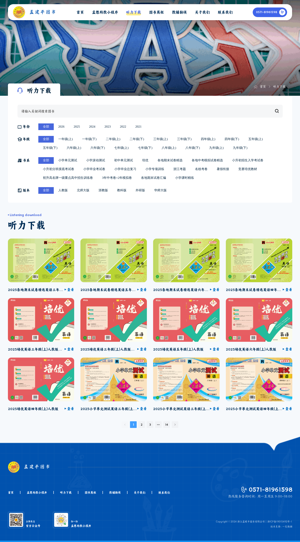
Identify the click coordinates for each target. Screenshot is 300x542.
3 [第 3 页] (150, 424)
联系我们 (164, 492)
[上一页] (125, 424)
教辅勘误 (115, 492)
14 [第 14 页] (166, 424)
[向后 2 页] (158, 424)
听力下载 (66, 492)
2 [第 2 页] (141, 424)
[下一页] (175, 424)
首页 (11, 492)
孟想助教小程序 (37, 492)
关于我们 (139, 492)
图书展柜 (90, 492)
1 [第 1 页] (133, 424)
